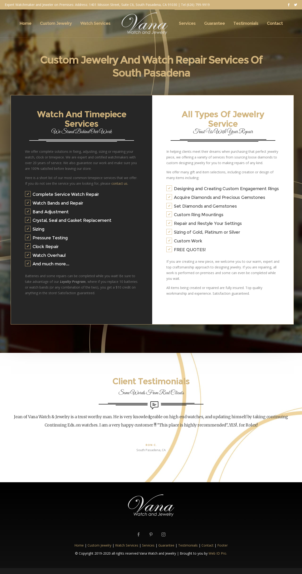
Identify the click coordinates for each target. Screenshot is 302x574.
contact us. (119, 183)
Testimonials (188, 545)
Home (79, 545)
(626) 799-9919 (198, 4)
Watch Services (126, 545)
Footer (222, 545)
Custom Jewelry (99, 545)
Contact (207, 545)
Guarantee (166, 545)
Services (148, 545)
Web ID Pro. (218, 553)
